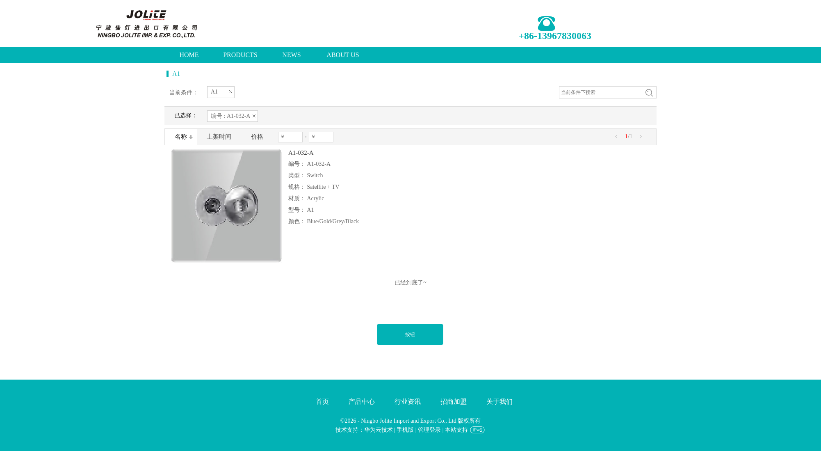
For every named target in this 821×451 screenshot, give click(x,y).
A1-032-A (301, 152)
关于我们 (499, 401)
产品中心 (362, 401)
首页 (322, 401)
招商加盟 (453, 401)
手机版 (405, 430)
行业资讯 (408, 401)
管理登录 (429, 430)
